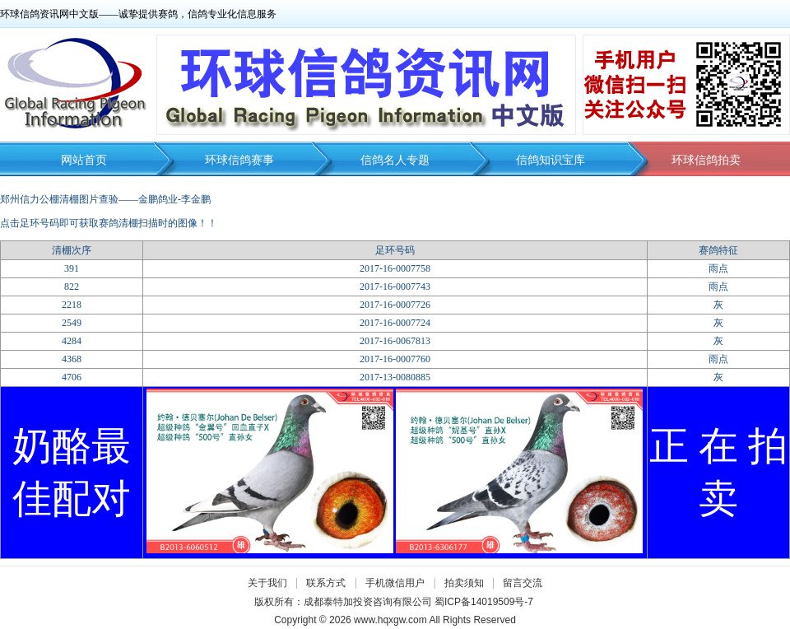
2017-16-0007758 (395, 268)
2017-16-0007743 (395, 286)
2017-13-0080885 (395, 377)
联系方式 (326, 583)
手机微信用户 (395, 583)
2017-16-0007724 (395, 322)
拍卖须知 (468, 583)
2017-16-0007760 (395, 359)
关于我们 (267, 583)
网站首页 (84, 160)
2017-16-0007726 (395, 304)
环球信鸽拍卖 (706, 160)
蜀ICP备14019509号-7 (483, 602)
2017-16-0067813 (395, 341)
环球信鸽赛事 (239, 160)
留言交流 (522, 583)
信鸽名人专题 (395, 160)
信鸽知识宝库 (550, 160)
